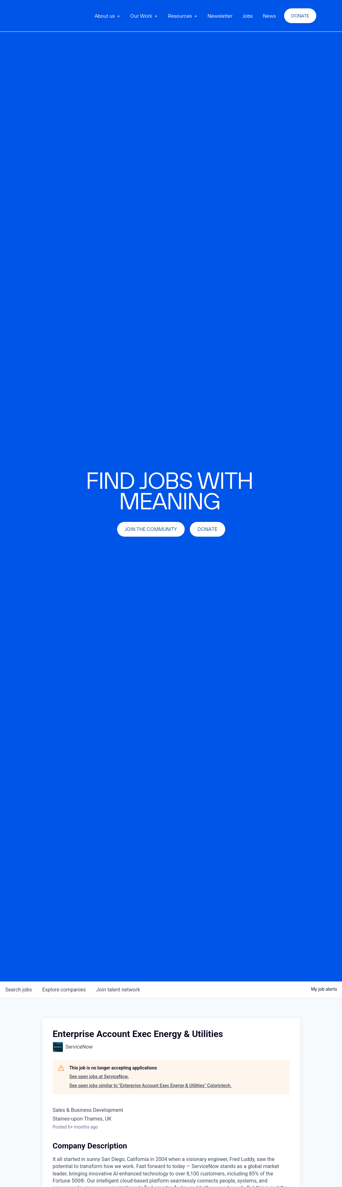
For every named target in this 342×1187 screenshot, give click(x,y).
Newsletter (220, 16)
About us (105, 15)
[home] (58, 15)
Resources (180, 15)
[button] (107, 15)
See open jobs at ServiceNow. (99, 1076)
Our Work (141, 15)
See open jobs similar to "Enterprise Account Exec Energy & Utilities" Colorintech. (150, 1085)
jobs (18, 990)
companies (64, 990)
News (269, 16)
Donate (300, 16)
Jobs (248, 16)
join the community (151, 529)
